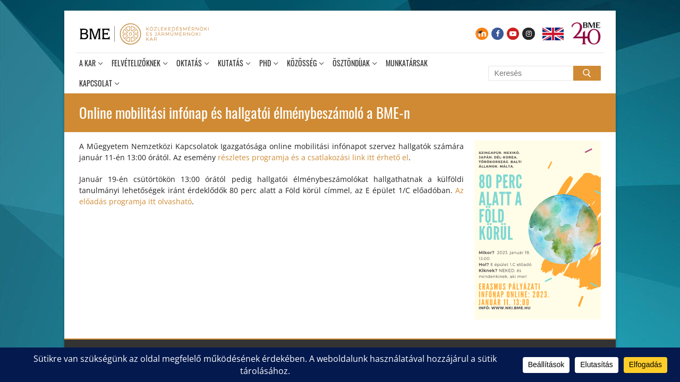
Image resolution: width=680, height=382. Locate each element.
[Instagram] (528, 34)
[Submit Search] (587, 73)
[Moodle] (481, 34)
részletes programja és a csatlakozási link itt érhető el (313, 157)
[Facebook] (497, 34)
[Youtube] (513, 34)
